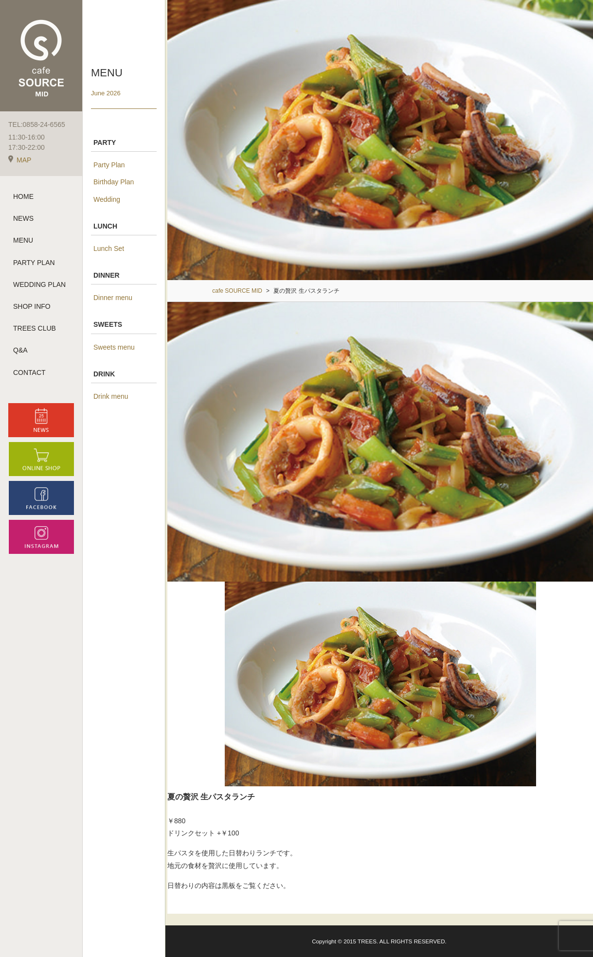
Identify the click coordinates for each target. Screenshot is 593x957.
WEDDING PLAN (39, 284)
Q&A (20, 350)
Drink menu (110, 396)
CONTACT (29, 372)
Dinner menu (112, 297)
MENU (23, 240)
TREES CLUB (34, 328)
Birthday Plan (113, 182)
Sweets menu (114, 347)
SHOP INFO (32, 306)
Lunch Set (108, 248)
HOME (23, 196)
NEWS (23, 218)
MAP (19, 160)
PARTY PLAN (34, 262)
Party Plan (109, 165)
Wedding (106, 199)
